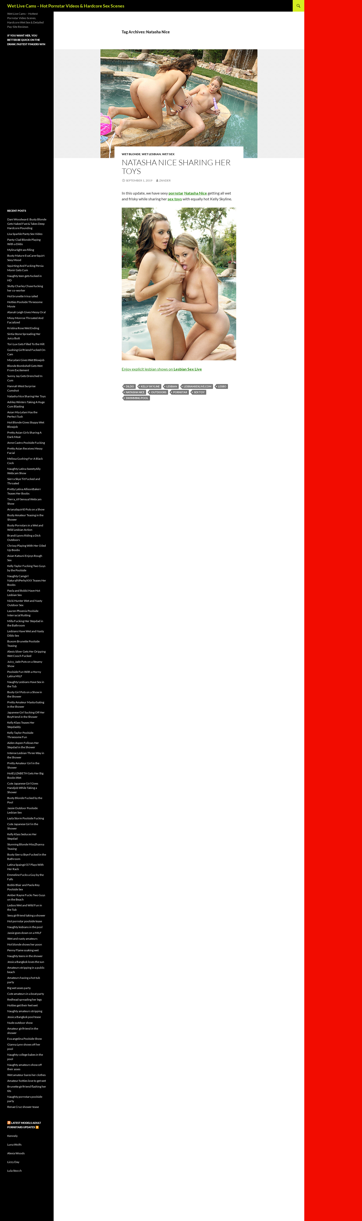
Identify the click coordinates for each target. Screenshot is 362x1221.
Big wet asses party (19, 988)
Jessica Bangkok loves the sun (25, 962)
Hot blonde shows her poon (24, 944)
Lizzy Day (13, 1162)
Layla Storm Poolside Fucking (25, 818)
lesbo (222, 386)
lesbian (171, 386)
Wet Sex (168, 154)
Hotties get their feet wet (22, 1005)
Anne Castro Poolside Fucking (26, 442)
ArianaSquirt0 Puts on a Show (25, 509)
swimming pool (137, 398)
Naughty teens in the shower (25, 956)
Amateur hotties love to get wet (26, 1081)
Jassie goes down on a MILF (24, 933)
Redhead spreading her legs (24, 999)
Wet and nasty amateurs (22, 938)
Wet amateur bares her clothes (26, 1075)
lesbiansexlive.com (197, 386)
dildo (130, 386)
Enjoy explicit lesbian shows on (162, 369)
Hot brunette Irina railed (22, 296)
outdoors (158, 392)
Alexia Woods (16, 1153)
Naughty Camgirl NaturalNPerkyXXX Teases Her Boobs (26, 580)
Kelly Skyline (150, 386)
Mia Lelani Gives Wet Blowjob (25, 360)
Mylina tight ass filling (20, 250)
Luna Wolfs (14, 1144)
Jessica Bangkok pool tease (24, 1017)
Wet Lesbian (151, 154)
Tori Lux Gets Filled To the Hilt (25, 344)
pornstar (180, 392)
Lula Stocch (14, 1170)
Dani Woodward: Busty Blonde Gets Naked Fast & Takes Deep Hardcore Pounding (26, 224)
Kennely (12, 1136)
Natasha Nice (135, 392)
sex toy (199, 392)
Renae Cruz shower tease (23, 1107)
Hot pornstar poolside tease (24, 921)
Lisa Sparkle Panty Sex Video (25, 234)
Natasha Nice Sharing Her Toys (176, 166)
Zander (165, 180)
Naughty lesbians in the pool (25, 927)
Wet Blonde (131, 154)
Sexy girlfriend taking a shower (26, 915)
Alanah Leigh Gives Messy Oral (26, 312)
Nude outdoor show (20, 1023)
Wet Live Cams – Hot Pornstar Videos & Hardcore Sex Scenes (65, 5)
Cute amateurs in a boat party (25, 994)
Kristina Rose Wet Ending (23, 328)
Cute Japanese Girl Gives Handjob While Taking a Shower (22, 788)
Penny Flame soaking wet (23, 950)
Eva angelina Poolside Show (24, 1038)
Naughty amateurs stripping (24, 1011)
